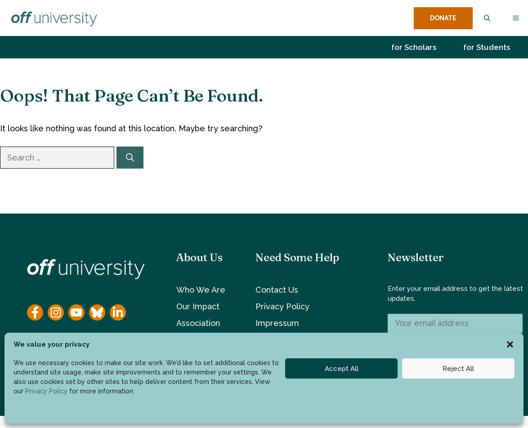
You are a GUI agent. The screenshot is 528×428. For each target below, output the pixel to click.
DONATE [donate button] (443, 18)
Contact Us (276, 289)
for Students (486, 47)
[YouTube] (76, 312)
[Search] (129, 158)
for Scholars (413, 47)
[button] (510, 344)
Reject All (458, 369)
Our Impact (197, 306)
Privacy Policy (46, 391)
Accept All (341, 369)
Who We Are (200, 289)
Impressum (277, 323)
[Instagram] (56, 312)
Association (198, 323)
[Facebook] (35, 312)
